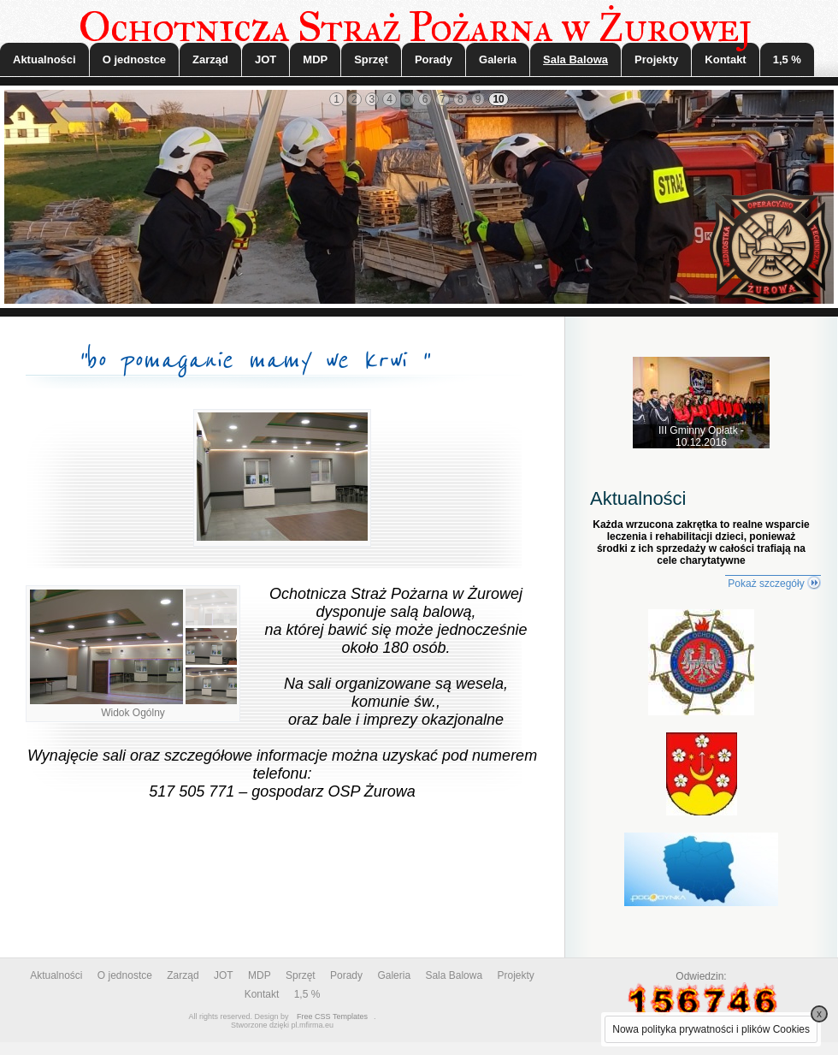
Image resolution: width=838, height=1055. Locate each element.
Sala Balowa (575, 59)
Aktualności (44, 59)
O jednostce (134, 59)
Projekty (656, 59)
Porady (433, 59)
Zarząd (210, 59)
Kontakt (725, 59)
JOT (265, 59)
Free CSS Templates (332, 1016)
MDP (315, 59)
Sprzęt (371, 59)
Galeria (497, 59)
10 (498, 99)
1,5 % (787, 59)
